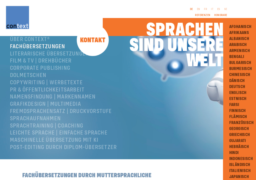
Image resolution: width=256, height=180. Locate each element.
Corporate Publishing (40, 75)
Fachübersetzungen (37, 53)
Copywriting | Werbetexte (46, 89)
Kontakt (93, 40)
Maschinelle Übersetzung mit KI (54, 147)
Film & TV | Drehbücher (41, 67)
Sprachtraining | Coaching (46, 132)
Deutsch (237, 86)
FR (205, 9)
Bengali (236, 56)
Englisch (237, 92)
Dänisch (237, 80)
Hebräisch (239, 146)
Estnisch (237, 98)
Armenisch (239, 50)
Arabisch (238, 44)
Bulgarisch (240, 62)
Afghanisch (240, 26)
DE (191, 9)
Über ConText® (30, 46)
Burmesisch (240, 68)
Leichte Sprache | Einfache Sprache (59, 139)
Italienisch (239, 170)
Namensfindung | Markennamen (53, 103)
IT (212, 9)
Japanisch (239, 176)
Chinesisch (239, 74)
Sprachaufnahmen (35, 125)
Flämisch (238, 116)
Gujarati (237, 140)
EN (198, 9)
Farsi (234, 104)
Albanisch (239, 38)
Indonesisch (241, 158)
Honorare (220, 15)
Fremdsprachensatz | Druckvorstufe (61, 118)
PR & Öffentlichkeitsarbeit (47, 96)
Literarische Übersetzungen (49, 60)
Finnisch (237, 110)
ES (218, 9)
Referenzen (202, 15)
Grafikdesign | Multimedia (45, 111)
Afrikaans (239, 32)
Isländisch (239, 164)
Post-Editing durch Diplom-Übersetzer (63, 154)
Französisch (241, 122)
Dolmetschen (28, 82)
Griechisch (239, 134)
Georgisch (239, 128)
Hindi (234, 152)
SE (225, 9)
